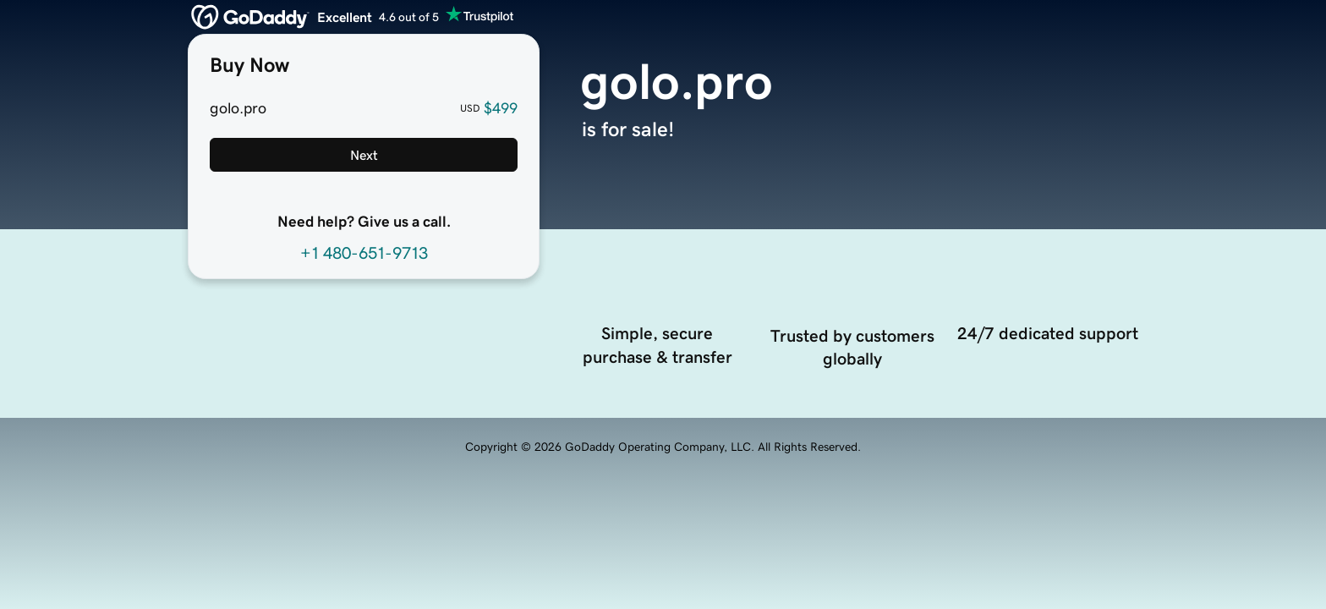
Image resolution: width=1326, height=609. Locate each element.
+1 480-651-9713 (364, 252)
